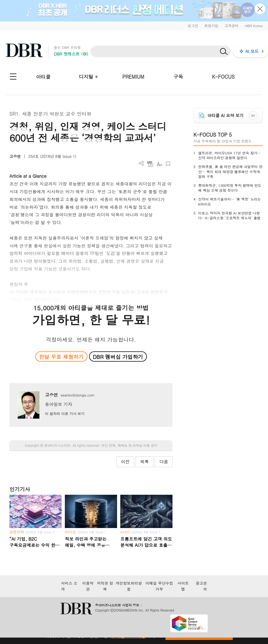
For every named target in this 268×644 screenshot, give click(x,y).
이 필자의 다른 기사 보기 (64, 413)
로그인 (193, 25)
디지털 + (88, 76)
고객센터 (231, 25)
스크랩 (168, 163)
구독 (178, 76)
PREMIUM (133, 76)
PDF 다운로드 (150, 163)
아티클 (43, 76)
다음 (163, 462)
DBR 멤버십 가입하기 (118, 356)
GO (253, 115)
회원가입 (211, 25)
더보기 (141, 163)
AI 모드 (252, 51)
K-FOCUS (223, 76)
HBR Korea (254, 25)
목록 (144, 462)
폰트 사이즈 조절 (159, 163)
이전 (125, 462)
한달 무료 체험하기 (61, 356)
